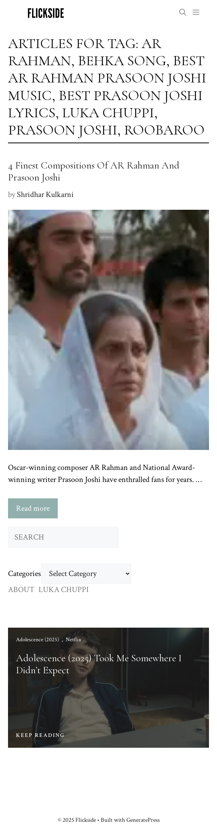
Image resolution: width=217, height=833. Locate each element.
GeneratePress (143, 820)
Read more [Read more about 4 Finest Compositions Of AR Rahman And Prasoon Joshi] (33, 508)
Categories (24, 573)
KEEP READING (40, 735)
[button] (182, 13)
